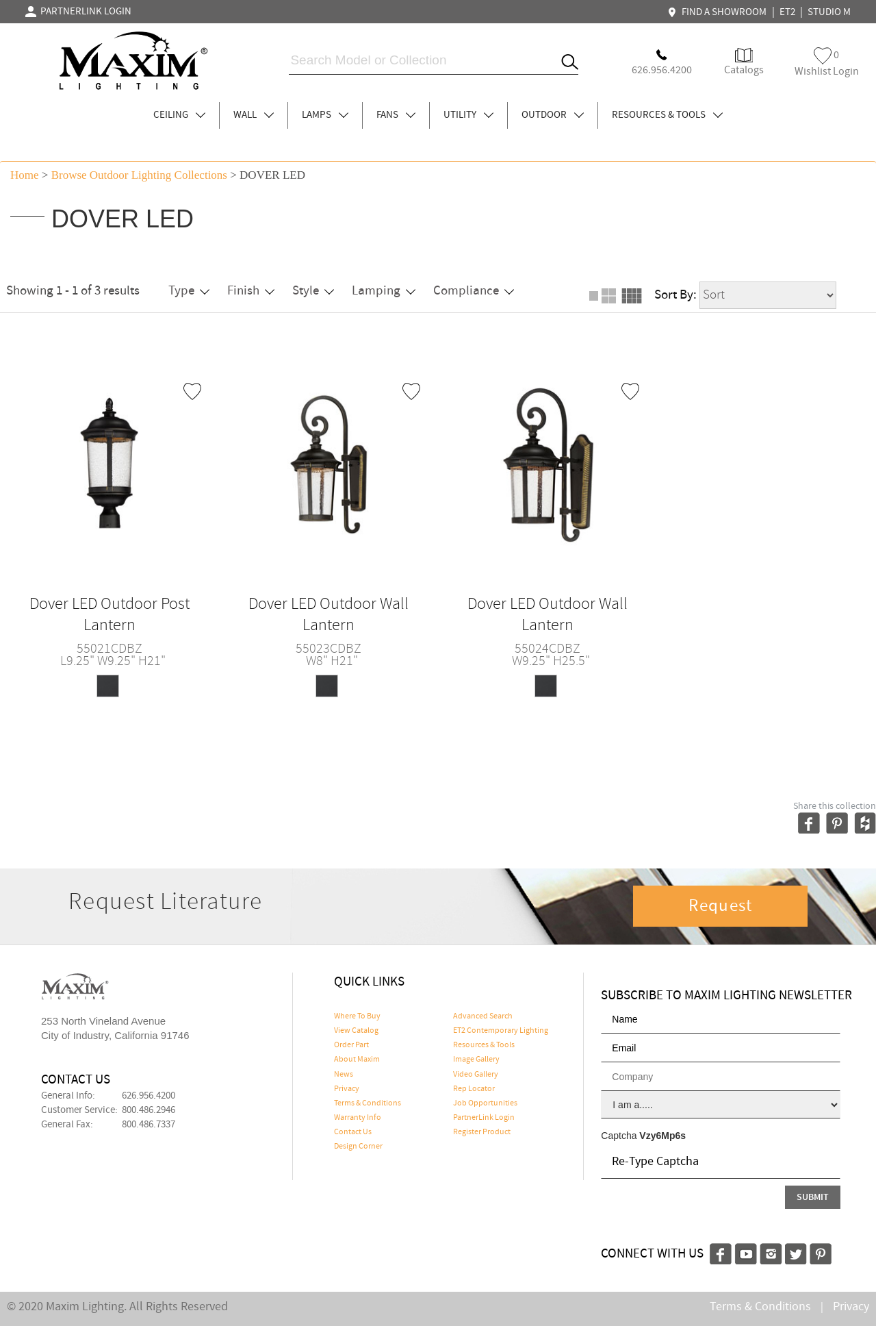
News (343, 1074)
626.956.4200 (148, 1096)
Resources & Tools (484, 1045)
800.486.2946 (148, 1110)
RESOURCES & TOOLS (667, 115)
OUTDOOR (552, 115)
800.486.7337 (148, 1124)
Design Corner (358, 1146)
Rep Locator (474, 1089)
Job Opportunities (485, 1103)
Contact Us (353, 1132)
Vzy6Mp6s (662, 1135)
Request (720, 906)
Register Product (482, 1132)
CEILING (179, 115)
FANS (395, 115)
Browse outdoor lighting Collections (139, 175)
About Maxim (357, 1059)
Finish (250, 290)
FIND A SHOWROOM (719, 12)
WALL (253, 115)
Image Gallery (476, 1059)
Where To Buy (357, 1016)
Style (313, 290)
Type (188, 290)
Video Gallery (475, 1074)
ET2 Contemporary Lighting (500, 1030)
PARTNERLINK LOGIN (78, 11)
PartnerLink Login (484, 1117)
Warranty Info (357, 1117)
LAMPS (325, 115)
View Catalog (356, 1030)
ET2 (787, 12)
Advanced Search (483, 1016)
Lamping (383, 290)
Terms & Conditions (367, 1103)
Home (24, 175)
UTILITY (468, 115)
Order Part (351, 1045)
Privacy (346, 1089)
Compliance (473, 290)
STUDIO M (829, 12)
